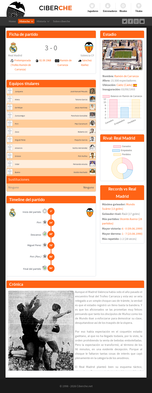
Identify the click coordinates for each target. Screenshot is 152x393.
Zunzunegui (20, 116)
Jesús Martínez (81, 108)
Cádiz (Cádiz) (125, 85)
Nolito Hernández (80, 148)
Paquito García (81, 140)
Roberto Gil (82, 132)
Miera (17, 99)
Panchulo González (79, 116)
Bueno (17, 172)
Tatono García (81, 99)
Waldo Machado (80, 172)
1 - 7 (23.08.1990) (132, 233)
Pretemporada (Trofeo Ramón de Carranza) (21, 65)
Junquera (19, 91)
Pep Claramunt (81, 124)
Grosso (18, 156)
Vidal (17, 164)
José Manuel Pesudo (78, 91)
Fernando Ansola (80, 164)
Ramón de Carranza (126, 76)
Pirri (17, 124)
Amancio (18, 148)
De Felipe (18, 108)
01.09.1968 (45, 60)
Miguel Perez (20, 140)
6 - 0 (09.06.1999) (132, 228)
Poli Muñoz (82, 156)
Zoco (17, 132)
